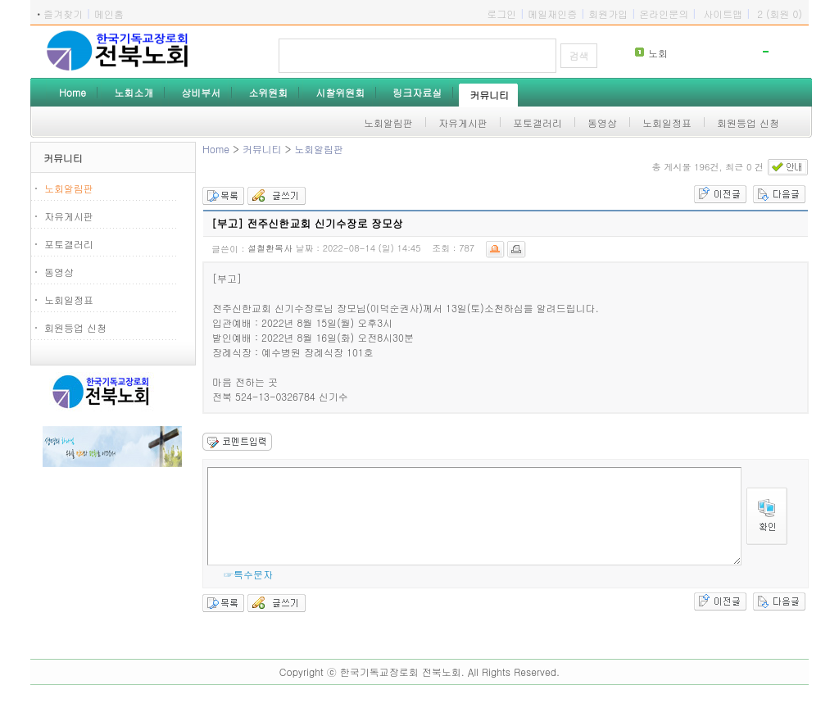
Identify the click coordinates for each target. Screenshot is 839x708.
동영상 (59, 272)
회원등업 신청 (75, 327)
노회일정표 (68, 299)
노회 (658, 53)
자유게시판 (68, 216)
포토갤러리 (68, 244)
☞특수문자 (248, 574)
